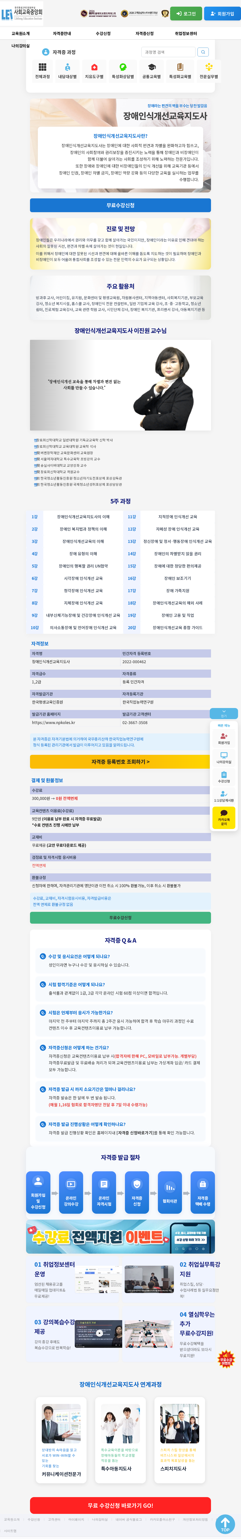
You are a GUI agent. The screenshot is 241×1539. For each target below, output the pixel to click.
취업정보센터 (186, 33)
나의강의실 (21, 46)
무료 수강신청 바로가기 (120, 1505)
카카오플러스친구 (162, 1519)
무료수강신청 (120, 205)
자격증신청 (145, 33)
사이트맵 (10, 1530)
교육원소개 (21, 33)
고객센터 (54, 1519)
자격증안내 (62, 33)
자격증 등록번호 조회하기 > (120, 761)
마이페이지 (76, 1519)
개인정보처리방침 (195, 1519)
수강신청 (103, 33)
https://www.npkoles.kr (53, 722)
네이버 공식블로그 (129, 1519)
